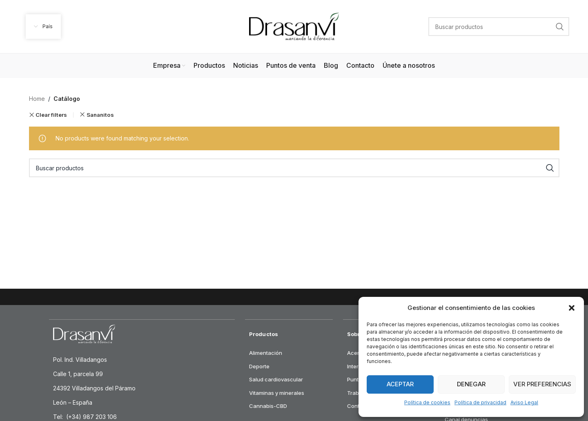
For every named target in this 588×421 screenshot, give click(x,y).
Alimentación (265, 353)
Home (37, 98)
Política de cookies (427, 402)
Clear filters (51, 115)
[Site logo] (294, 25)
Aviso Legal (524, 402)
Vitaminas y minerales (276, 393)
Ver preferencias (542, 384)
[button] (572, 308)
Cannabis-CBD (268, 406)
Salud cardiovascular (276, 379)
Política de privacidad (480, 402)
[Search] (498, 26)
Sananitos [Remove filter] (100, 114)
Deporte (259, 366)
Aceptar (400, 384)
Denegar (471, 384)
